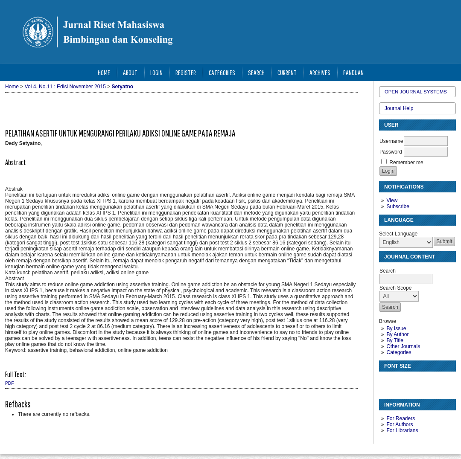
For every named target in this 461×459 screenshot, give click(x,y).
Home (104, 72)
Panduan (353, 72)
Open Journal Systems (416, 91)
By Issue (396, 328)
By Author (397, 334)
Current (287, 72)
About (130, 72)
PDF (9, 383)
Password (390, 152)
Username (391, 141)
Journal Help (399, 108)
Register (185, 72)
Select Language (398, 234)
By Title (394, 340)
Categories (398, 352)
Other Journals (403, 346)
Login (156, 72)
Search (256, 72)
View (391, 200)
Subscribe (397, 206)
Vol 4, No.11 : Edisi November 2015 (65, 87)
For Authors (399, 424)
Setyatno (123, 87)
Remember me (406, 163)
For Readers (400, 418)
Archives (319, 72)
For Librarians (402, 430)
